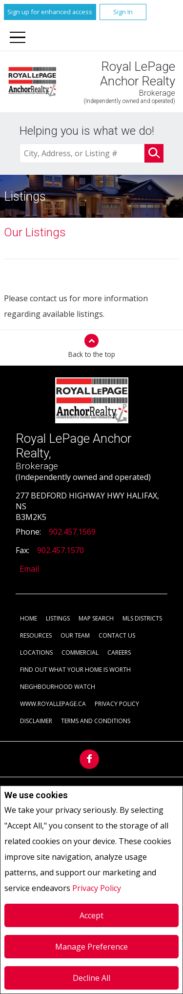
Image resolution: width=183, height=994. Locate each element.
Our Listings (35, 232)
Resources (36, 635)
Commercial (80, 652)
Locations (36, 652)
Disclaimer (36, 721)
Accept (91, 915)
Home (28, 618)
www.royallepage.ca (53, 704)
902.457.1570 (60, 550)
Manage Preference (91, 946)
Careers (119, 652)
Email (29, 568)
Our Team (75, 635)
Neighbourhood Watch (57, 687)
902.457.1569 (72, 531)
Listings (58, 618)
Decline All (91, 978)
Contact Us (117, 635)
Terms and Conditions (95, 721)
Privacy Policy (96, 888)
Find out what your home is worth (75, 669)
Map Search (96, 618)
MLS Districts (142, 618)
